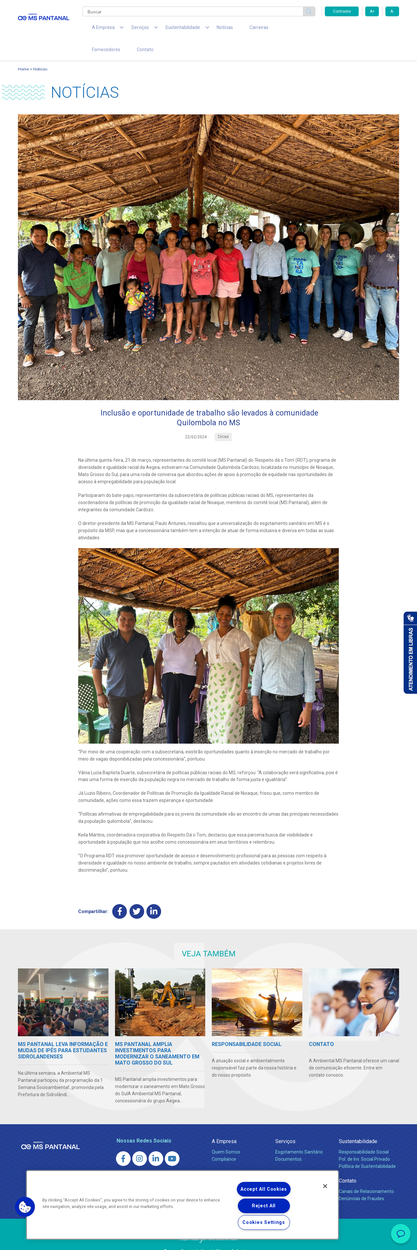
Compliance (224, 1141)
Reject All (264, 1206)
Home (23, 50)
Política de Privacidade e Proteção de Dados (208, 1240)
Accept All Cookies (263, 1189)
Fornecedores (269, 29)
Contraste (342, 11)
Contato (302, 29)
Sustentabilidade (358, 1124)
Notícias (205, 29)
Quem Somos (226, 1134)
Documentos (288, 1141)
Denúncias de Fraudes (361, 1181)
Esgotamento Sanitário (299, 1134)
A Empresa (224, 1124)
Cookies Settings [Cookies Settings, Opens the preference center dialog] (263, 1222)
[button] (25, 1207)
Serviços (285, 1124)
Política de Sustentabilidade (367, 1148)
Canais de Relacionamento (366, 1173)
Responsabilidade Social (364, 1134)
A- (392, 11)
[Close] (325, 1186)
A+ (372, 11)
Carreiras (234, 29)
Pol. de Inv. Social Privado (364, 1141)
